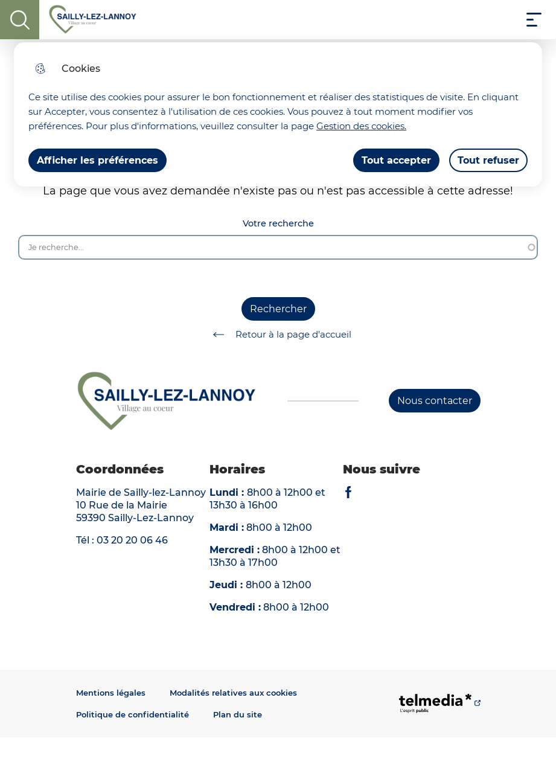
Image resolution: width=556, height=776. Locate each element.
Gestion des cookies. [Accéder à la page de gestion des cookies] (361, 126)
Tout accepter (396, 160)
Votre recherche (278, 224)
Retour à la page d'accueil (278, 334)
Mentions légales (110, 692)
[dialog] (278, 114)
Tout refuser (488, 160)
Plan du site (237, 714)
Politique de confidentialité (132, 714)
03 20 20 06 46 (132, 540)
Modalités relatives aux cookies (233, 692)
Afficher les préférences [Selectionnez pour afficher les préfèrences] (97, 160)
